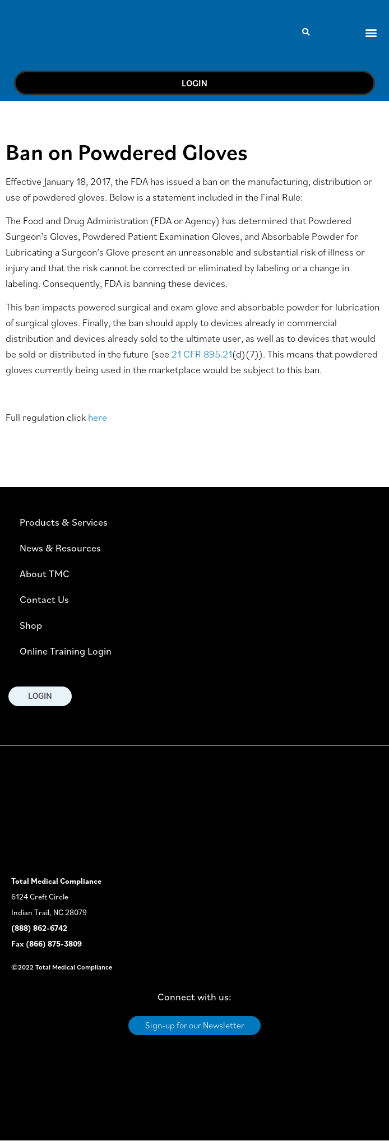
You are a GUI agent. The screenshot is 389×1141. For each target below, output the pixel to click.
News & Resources (60, 547)
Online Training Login (66, 650)
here (97, 417)
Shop (31, 625)
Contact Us (44, 599)
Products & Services (64, 522)
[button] (306, 32)
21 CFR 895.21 (202, 353)
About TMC (45, 573)
